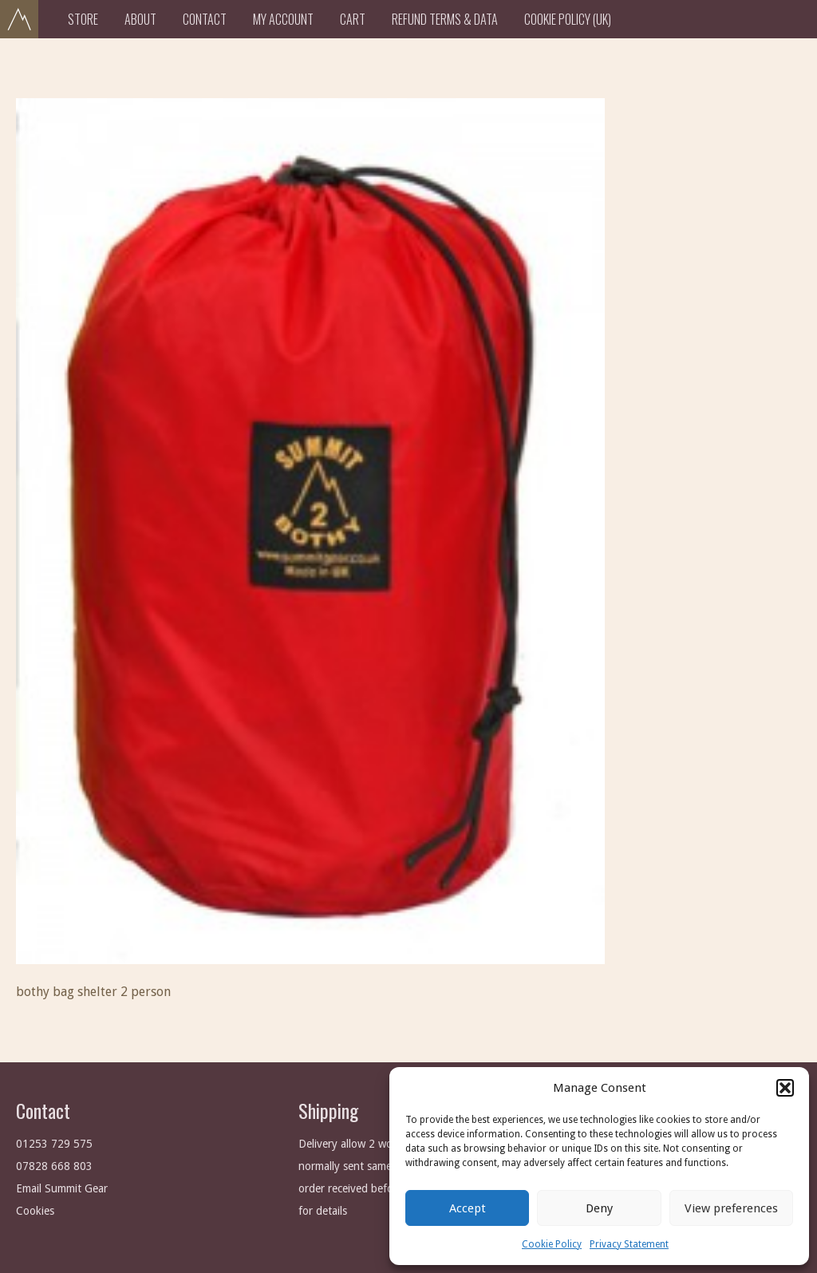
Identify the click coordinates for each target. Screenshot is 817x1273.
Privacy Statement (629, 1244)
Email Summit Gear (62, 1188)
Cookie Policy (552, 1244)
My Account (283, 19)
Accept (467, 1208)
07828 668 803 (54, 1166)
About (140, 19)
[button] (785, 1088)
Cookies (35, 1210)
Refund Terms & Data (445, 19)
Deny (599, 1208)
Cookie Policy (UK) (567, 19)
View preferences (731, 1208)
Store (83, 19)
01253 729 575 (54, 1143)
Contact (205, 19)
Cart (352, 19)
